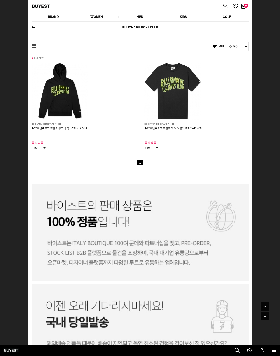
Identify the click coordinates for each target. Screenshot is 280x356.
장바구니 (246, 6)
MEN (139, 17)
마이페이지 (262, 350)
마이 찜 (233, 6)
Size (39, 148)
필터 (218, 46)
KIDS (183, 17)
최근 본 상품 (249, 350)
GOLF (227, 17)
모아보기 (34, 46)
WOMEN (96, 17)
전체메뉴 (274, 350)
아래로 (265, 316)
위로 (265, 306)
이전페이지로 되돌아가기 (35, 27)
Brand (53, 17)
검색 (237, 350)
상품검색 (140, 6)
